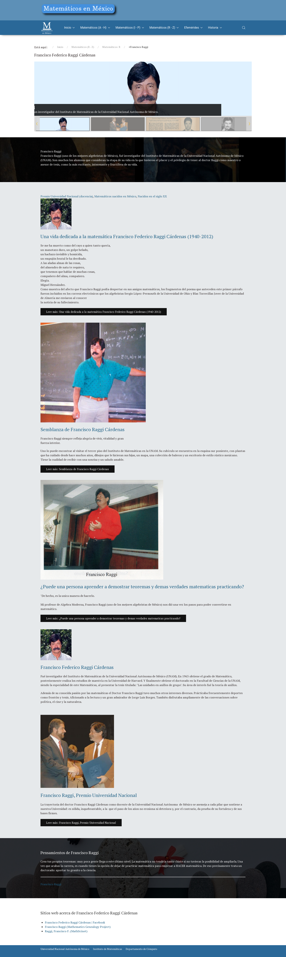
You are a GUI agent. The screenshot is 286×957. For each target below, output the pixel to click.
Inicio (69, 27)
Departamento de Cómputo (141, 949)
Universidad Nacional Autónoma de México (64, 949)
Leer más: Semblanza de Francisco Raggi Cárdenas (77, 469)
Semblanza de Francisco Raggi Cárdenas (82, 429)
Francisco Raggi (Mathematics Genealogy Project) (78, 927)
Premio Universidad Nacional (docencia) (66, 196)
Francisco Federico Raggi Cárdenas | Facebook (75, 922)
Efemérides (193, 27)
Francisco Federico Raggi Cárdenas (77, 667)
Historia (215, 27)
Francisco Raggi (50, 884)
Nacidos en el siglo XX (152, 196)
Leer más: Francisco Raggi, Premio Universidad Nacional (81, 822)
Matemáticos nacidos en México (115, 196)
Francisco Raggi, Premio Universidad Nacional (88, 795)
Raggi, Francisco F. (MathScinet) (66, 931)
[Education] (79, 9)
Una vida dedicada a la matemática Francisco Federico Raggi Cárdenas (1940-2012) (126, 236)
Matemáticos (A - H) (95, 27)
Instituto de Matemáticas (107, 949)
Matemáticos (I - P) (129, 27)
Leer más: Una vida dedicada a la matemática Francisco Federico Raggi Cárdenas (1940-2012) (103, 312)
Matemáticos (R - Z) (164, 27)
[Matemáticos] (46, 27)
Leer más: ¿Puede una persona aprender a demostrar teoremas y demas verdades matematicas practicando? (113, 618)
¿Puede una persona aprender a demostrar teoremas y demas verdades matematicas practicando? (142, 586)
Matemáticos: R (111, 47)
